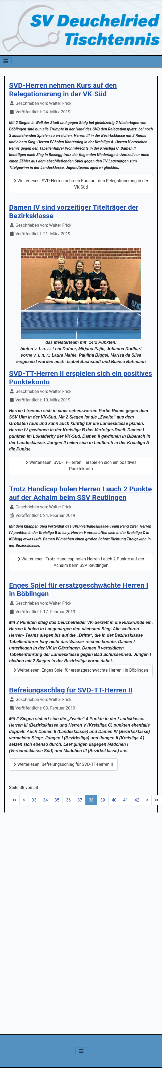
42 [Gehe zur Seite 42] (137, 800)
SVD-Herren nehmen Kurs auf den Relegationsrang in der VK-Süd (63, 89)
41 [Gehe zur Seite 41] (125, 800)
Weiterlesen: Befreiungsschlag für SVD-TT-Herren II (63, 764)
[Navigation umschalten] (6, 61)
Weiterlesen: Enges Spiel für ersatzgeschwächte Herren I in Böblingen (81, 670)
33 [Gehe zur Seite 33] (34, 800)
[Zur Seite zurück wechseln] (23, 800)
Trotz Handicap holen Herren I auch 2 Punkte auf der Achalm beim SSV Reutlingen (80, 493)
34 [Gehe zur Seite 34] (45, 800)
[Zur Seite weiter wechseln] (147, 800)
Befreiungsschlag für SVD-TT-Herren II (70, 690)
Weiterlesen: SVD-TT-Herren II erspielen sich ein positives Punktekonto (81, 465)
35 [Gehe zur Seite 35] (57, 800)
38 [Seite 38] (91, 800)
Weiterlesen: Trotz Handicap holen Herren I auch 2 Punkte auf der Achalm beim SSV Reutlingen (81, 562)
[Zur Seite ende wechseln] (156, 800)
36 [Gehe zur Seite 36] (68, 800)
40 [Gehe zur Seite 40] (114, 800)
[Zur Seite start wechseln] (14, 800)
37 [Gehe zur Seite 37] (79, 800)
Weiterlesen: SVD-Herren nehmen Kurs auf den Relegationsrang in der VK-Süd (81, 184)
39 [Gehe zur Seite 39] (102, 800)
